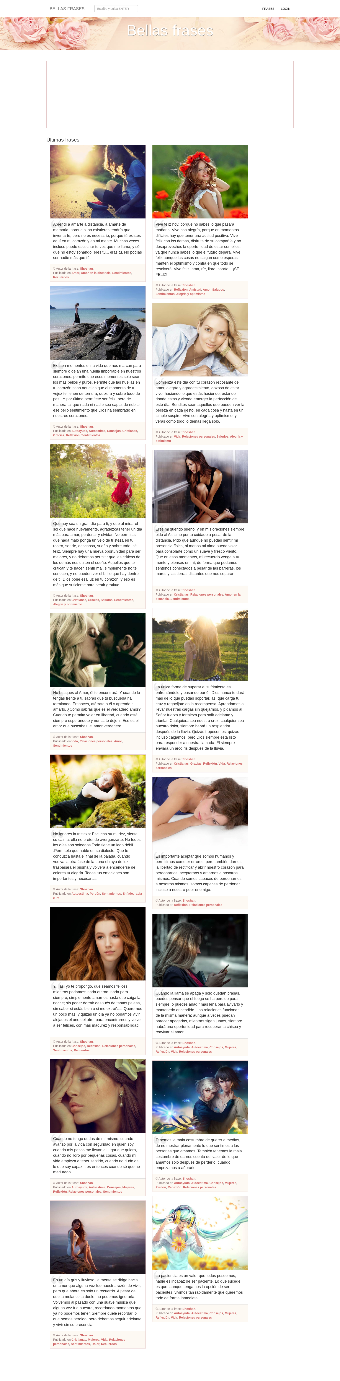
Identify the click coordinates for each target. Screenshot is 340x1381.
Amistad (195, 289)
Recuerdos (61, 277)
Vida (75, 741)
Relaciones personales (96, 741)
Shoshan (86, 268)
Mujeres (128, 1187)
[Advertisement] (170, 94)
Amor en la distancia (96, 273)
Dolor (95, 1344)
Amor (75, 273)
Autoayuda (79, 431)
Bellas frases (67, 8)
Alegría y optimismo (67, 604)
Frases (268, 8)
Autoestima (97, 431)
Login (285, 8)
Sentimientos (121, 273)
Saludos (106, 600)
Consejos (114, 431)
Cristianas (129, 431)
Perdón (95, 893)
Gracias (58, 435)
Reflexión (73, 435)
